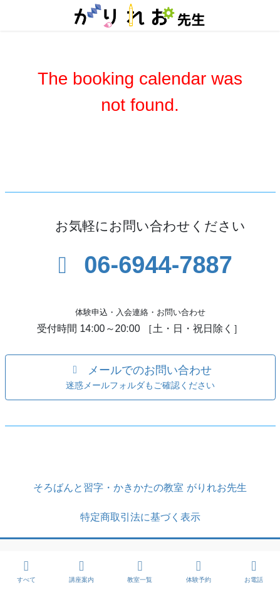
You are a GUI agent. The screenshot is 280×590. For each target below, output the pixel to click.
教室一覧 (139, 571)
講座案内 (81, 571)
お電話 (253, 571)
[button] (140, 378)
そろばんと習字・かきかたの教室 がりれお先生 (139, 487)
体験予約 (198, 571)
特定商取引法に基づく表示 (140, 517)
